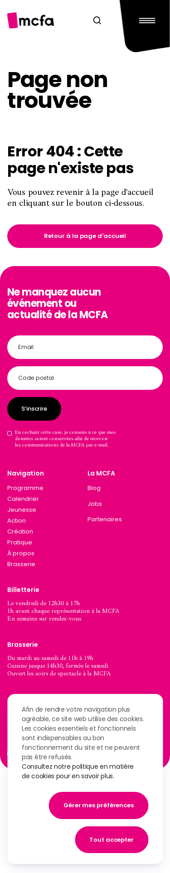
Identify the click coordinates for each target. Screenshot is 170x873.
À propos (20, 553)
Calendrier (23, 499)
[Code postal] (85, 378)
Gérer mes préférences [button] (98, 805)
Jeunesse (21, 509)
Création (20, 531)
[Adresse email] (85, 347)
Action (16, 520)
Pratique (19, 542)
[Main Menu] (145, 20)
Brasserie (21, 564)
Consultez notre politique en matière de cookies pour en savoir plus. (78, 771)
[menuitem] (125, 490)
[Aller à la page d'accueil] (30, 20)
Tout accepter (111, 839)
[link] (85, 236)
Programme (25, 488)
